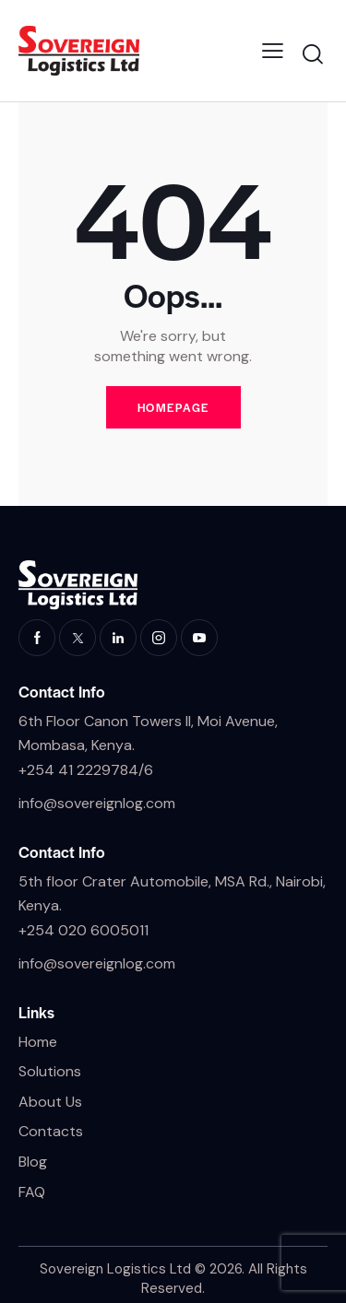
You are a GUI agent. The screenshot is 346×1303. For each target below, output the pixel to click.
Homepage (173, 407)
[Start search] (312, 54)
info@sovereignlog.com (96, 803)
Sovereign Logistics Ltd (115, 1269)
